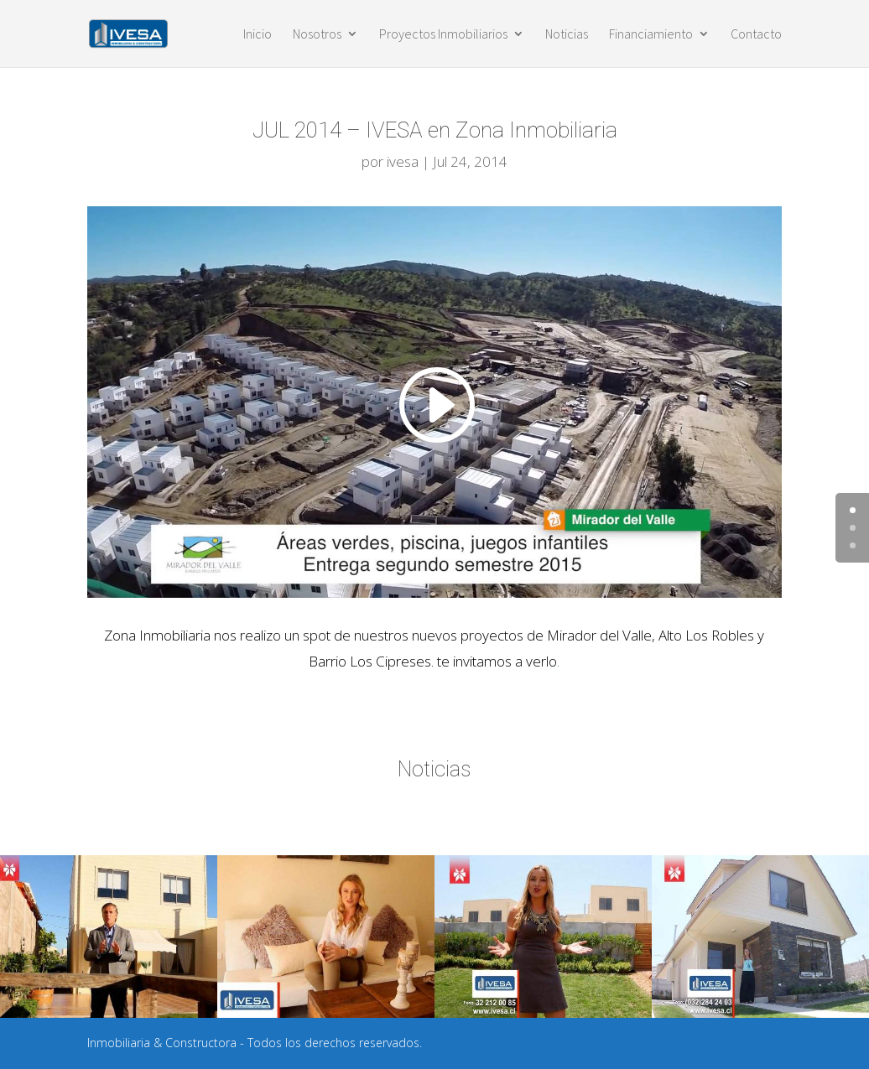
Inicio (257, 35)
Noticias (566, 35)
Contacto (756, 35)
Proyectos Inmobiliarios (443, 35)
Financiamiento (651, 35)
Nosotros (317, 35)
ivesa (403, 161)
